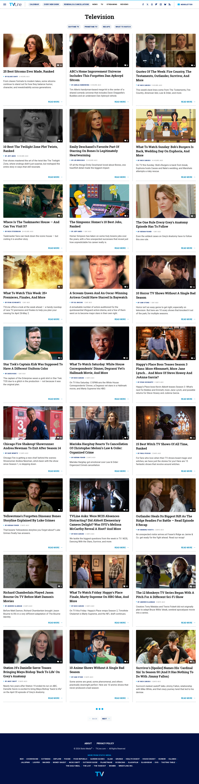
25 (194, 140)
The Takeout (100, 766)
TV (102, 4)
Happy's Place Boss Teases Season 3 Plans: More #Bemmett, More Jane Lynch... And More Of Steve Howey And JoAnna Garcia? (164, 370)
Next (104, 718)
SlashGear (146, 762)
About (88, 743)
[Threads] (152, 4)
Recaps (106, 26)
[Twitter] (147, 4)
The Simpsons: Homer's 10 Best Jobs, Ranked (96, 224)
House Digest (149, 759)
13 (61, 661)
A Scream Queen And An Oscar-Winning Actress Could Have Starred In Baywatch (98, 295)
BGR (21, 759)
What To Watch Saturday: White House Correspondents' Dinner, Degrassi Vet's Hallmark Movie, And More (97, 368)
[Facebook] (143, 4)
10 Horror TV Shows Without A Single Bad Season (166, 295)
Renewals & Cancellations (76, 4)
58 (61, 437)
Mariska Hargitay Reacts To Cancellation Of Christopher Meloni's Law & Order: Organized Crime (99, 448)
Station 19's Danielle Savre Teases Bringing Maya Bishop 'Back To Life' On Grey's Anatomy (31, 672)
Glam (110, 759)
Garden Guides (97, 759)
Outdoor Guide (90, 762)
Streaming (112, 4)
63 (127, 510)
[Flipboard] (156, 4)
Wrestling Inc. (126, 766)
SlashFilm (133, 762)
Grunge (119, 759)
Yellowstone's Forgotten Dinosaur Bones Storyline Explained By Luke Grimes (32, 518)
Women (112, 766)
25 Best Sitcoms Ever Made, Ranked (28, 71)
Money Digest (59, 762)
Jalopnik (25, 762)
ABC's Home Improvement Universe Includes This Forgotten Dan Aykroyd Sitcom (96, 75)
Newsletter (185, 4)
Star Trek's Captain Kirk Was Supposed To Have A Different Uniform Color (33, 366)
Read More (53, 101)
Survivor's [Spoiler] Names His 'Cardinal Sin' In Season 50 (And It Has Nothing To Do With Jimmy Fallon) (164, 672)
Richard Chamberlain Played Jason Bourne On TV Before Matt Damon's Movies (28, 596)
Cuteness (46, 759)
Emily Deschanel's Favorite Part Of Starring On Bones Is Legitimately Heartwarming (94, 151)
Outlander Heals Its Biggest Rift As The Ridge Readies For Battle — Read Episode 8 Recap (165, 520)
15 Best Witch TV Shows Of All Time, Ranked (162, 446)
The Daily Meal (73, 766)
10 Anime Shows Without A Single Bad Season (97, 670)
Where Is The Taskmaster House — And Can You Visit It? (31, 224)
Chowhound (32, 759)
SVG (156, 762)
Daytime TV (73, 26)
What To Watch (123, 26)
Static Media (86, 748)
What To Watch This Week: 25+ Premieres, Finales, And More (25, 295)
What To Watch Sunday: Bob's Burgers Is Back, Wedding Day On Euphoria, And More (164, 151)
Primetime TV (91, 26)
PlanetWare (106, 762)
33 (127, 586)
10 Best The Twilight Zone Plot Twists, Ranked (30, 149)
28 (127, 358)
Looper (36, 762)
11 (194, 586)
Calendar (34, 4)
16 (194, 287)
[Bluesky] (165, 4)
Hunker (162, 759)
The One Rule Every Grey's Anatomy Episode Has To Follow (162, 224)
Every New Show (51, 4)
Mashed (46, 762)
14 (194, 438)
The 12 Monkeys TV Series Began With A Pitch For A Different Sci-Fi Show (165, 595)
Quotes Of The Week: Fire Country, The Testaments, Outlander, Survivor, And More (163, 76)
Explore (57, 759)
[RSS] (169, 4)
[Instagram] (161, 4)
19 (61, 65)
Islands (172, 759)
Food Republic (80, 759)
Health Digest (133, 759)
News (94, 4)
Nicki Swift (74, 762)
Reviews (124, 4)
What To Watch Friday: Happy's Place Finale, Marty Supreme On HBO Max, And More (99, 596)
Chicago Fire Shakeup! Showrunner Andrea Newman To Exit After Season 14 (32, 446)
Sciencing (120, 762)
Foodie (67, 759)
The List (87, 766)
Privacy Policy (105, 743)
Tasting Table (168, 762)
